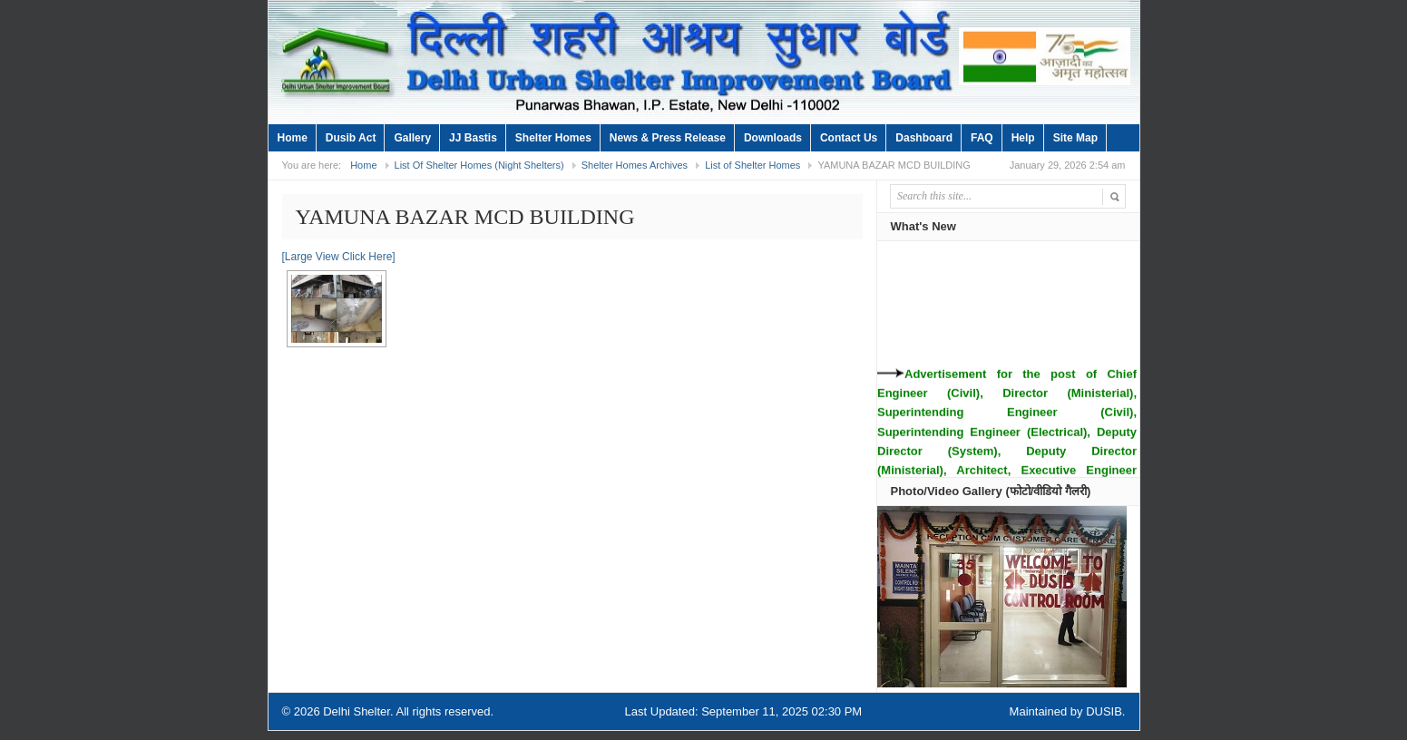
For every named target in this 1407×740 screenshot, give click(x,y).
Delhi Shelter (356, 711)
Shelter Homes (553, 137)
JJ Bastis (473, 137)
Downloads (773, 137)
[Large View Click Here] (339, 256)
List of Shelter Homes (752, 165)
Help (1023, 137)
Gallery (412, 137)
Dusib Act (351, 137)
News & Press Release (668, 137)
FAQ (982, 137)
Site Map (1075, 137)
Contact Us (848, 137)
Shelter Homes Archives (634, 165)
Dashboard (924, 137)
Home (293, 137)
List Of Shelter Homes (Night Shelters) (479, 165)
